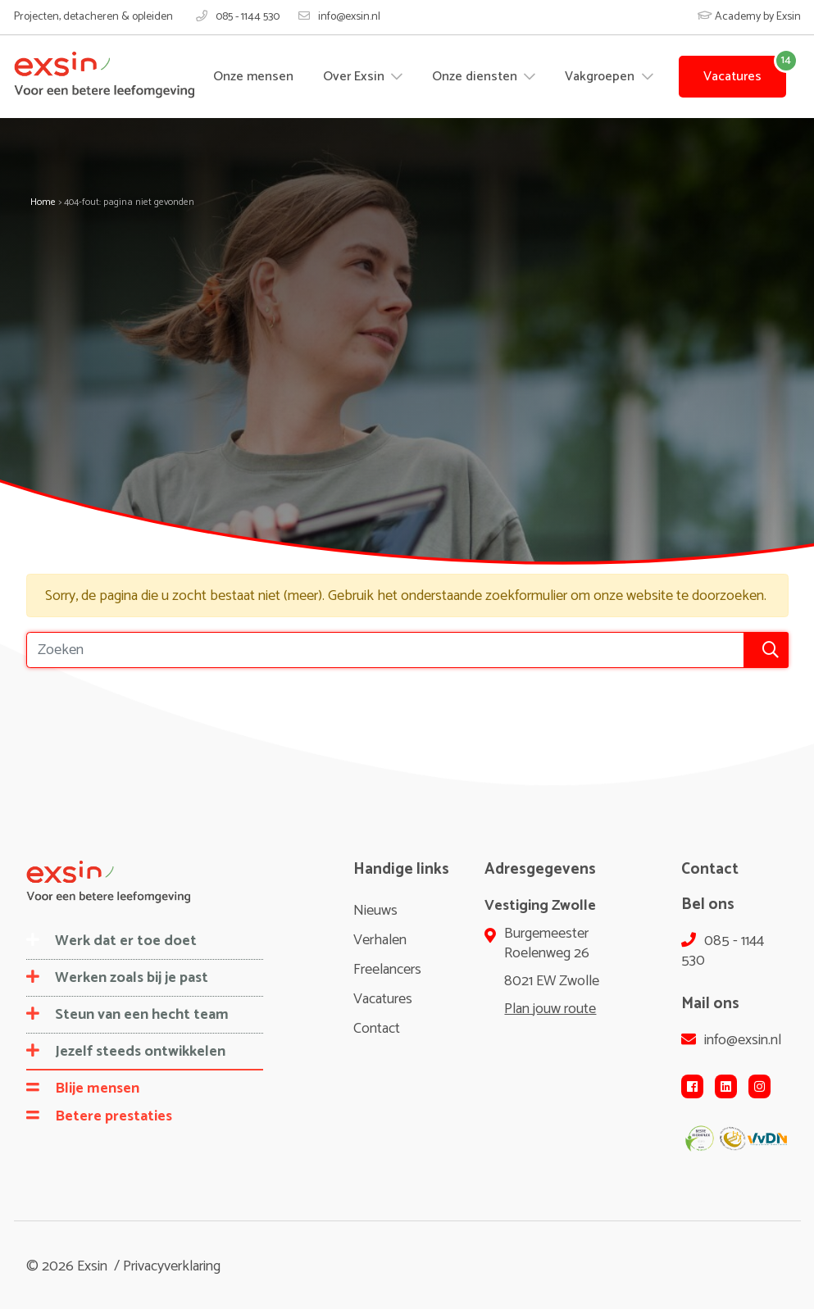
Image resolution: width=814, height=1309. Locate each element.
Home (43, 202)
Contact (376, 1028)
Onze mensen (253, 77)
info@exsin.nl (339, 17)
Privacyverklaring (172, 1266)
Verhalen (380, 940)
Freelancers (387, 969)
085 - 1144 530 (238, 17)
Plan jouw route (550, 1009)
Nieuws (375, 910)
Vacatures (732, 77)
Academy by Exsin (749, 16)
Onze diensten (476, 77)
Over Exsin (355, 77)
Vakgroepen (601, 77)
